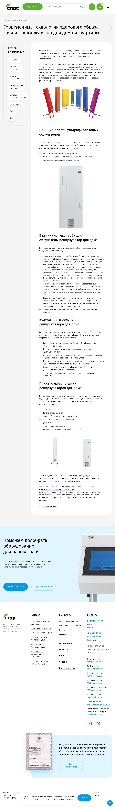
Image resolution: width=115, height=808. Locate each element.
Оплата (62, 630)
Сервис (63, 661)
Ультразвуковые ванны (41, 628)
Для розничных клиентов (70, 626)
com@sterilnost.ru (95, 669)
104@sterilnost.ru (94, 676)
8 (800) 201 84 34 (53, 476)
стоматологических (65, 492)
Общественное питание (16, 86)
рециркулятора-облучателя (51, 81)
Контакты (92, 615)
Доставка (63, 634)
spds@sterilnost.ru (95, 662)
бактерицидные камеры (73, 497)
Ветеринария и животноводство (18, 96)
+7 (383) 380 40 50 (95, 646)
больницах (51, 492)
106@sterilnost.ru (94, 690)
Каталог (35, 615)
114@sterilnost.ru (94, 697)
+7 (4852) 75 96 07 (95, 633)
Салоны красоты (13, 67)
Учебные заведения (14, 77)
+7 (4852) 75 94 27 (95, 636)
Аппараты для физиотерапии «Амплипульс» (37, 654)
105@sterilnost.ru (94, 683)
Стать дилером (67, 668)
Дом (11, 118)
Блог (61, 655)
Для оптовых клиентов (68, 621)
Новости (63, 649)
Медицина (14, 60)
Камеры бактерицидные (41, 633)
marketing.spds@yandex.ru (98, 704)
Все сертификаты (72, 765)
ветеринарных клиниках (85, 492)
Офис (12, 111)
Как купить (65, 615)
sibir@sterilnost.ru (95, 714)
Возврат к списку (48, 506)
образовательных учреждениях (54, 489)
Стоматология (16, 104)
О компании (65, 643)
